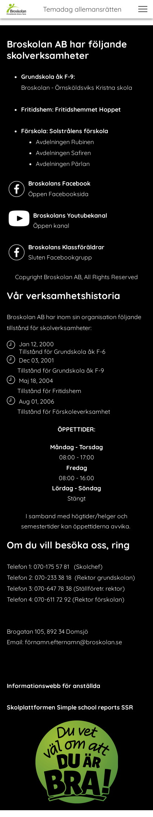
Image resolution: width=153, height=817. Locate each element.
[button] (143, 9)
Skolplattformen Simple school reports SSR (70, 707)
